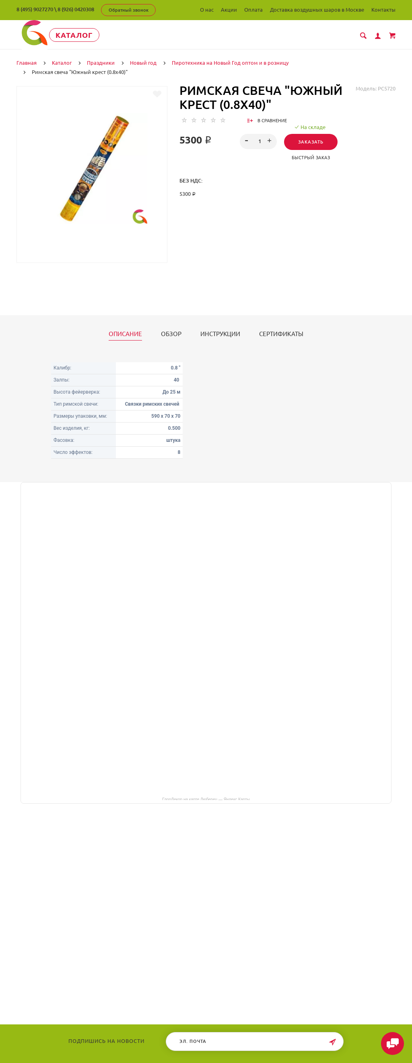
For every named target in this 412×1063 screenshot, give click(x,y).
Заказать (310, 141)
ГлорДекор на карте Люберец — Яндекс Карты (205, 798)
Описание (125, 333)
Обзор (171, 333)
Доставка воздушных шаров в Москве (317, 9)
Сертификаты (281, 333)
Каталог (78, 35)
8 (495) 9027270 (34, 9)
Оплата (253, 9)
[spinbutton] (258, 140)
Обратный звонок (128, 10)
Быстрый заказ (311, 156)
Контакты (383, 9)
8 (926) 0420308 (76, 9)
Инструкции (220, 333)
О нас (207, 9)
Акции (229, 9)
